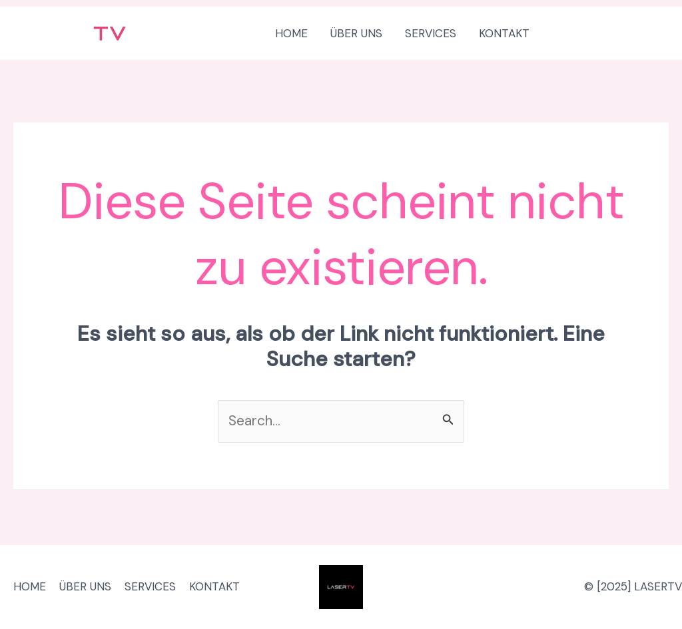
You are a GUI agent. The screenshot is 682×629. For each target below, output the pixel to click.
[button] (611, 33)
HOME (29, 586)
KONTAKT (214, 586)
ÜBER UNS (85, 586)
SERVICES (150, 586)
